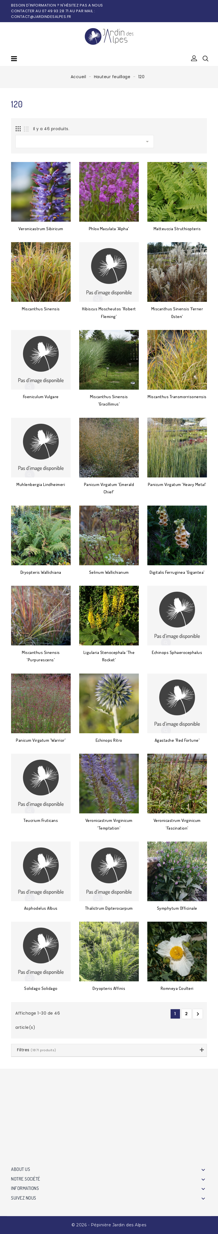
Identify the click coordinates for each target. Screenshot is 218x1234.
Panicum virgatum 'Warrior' (41, 740)
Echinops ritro (109, 740)
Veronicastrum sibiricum (40, 228)
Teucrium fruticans (41, 820)
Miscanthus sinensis (41, 308)
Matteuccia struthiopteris (177, 228)
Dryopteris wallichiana (40, 572)
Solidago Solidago (41, 988)
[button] (194, 58)
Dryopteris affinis (109, 988)
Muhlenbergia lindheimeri (40, 484)
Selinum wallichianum (109, 572)
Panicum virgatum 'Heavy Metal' (177, 484)
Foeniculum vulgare (41, 396)
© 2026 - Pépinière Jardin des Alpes (109, 1224)
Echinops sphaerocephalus (177, 652)
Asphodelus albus (41, 908)
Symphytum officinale (177, 908)
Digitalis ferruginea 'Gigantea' (177, 572)
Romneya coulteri (177, 988)
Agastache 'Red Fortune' (177, 740)
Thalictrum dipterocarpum (109, 908)
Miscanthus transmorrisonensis (177, 396)
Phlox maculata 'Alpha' (109, 228)
